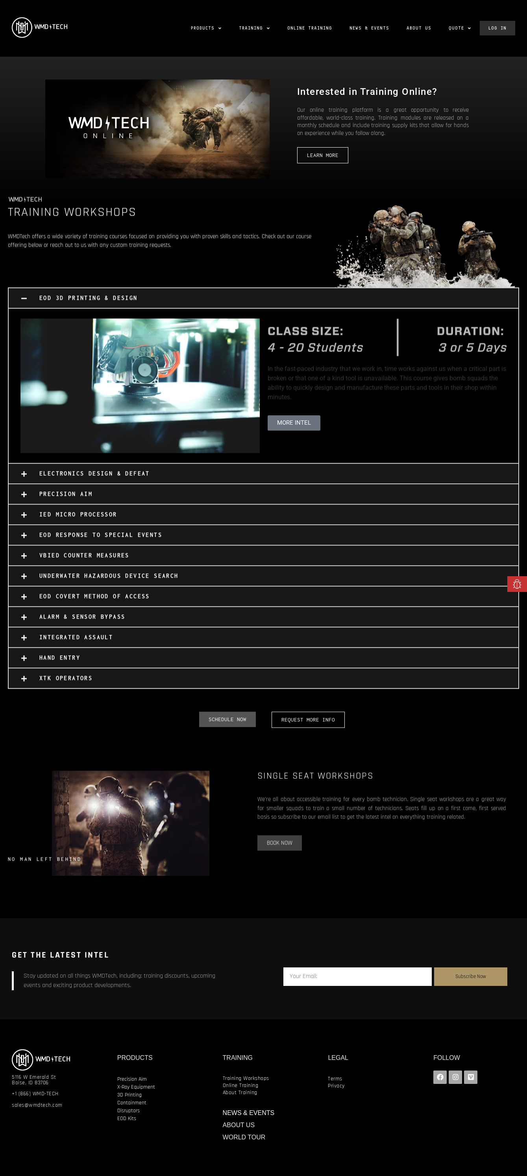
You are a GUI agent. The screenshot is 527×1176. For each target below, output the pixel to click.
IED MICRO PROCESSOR (78, 520)
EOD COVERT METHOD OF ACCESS (94, 602)
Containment (131, 1102)
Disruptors (128, 1110)
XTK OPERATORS (65, 683)
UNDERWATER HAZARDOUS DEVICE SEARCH (109, 581)
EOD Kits (126, 1118)
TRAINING (238, 1057)
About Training (240, 1092)
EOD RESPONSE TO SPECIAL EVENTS (100, 540)
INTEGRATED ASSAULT (76, 643)
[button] (263, 304)
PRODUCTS (135, 1057)
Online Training (241, 1085)
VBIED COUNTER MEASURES (84, 561)
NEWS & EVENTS (249, 1112)
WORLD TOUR (244, 1137)
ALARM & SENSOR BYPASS (82, 622)
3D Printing (129, 1094)
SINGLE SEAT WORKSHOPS (315, 782)
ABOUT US (239, 1125)
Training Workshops (246, 1078)
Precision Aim (132, 1079)
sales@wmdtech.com (37, 1105)
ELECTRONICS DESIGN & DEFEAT (94, 479)
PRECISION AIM (65, 499)
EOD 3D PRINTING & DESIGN (88, 303)
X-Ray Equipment (136, 1087)
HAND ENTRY (59, 663)
